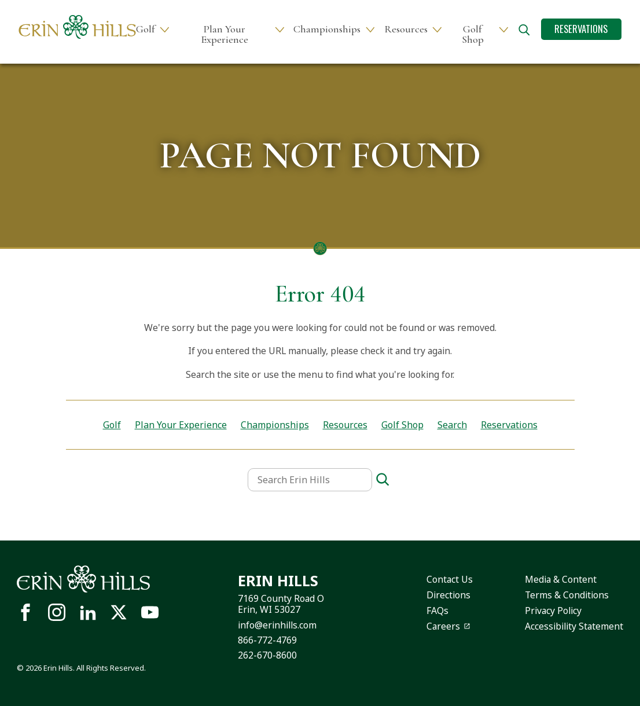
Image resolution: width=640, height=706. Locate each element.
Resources (406, 29)
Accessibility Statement (574, 626)
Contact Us (449, 579)
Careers (443, 626)
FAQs (437, 610)
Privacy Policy (553, 610)
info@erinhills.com (277, 625)
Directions (448, 595)
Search (452, 424)
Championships (327, 29)
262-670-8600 (267, 655)
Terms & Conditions (567, 595)
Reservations (581, 28)
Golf (145, 29)
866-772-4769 (267, 640)
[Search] (382, 480)
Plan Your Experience (224, 34)
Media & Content (561, 579)
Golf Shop (473, 34)
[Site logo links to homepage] (77, 27)
